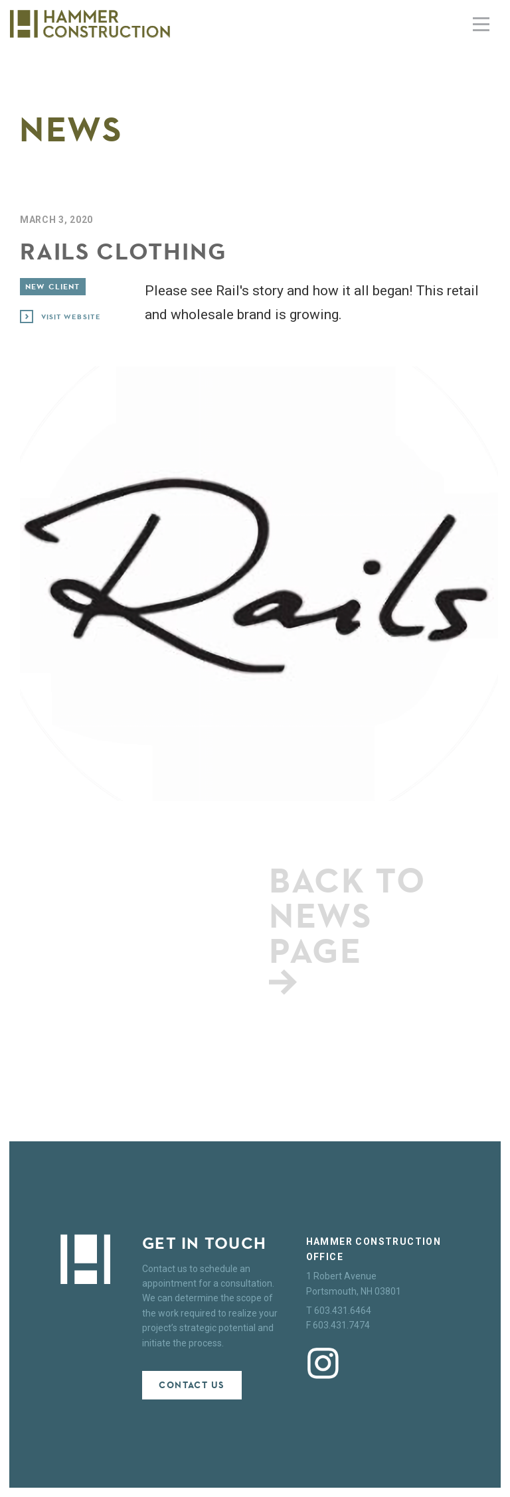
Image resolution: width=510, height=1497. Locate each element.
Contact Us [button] (191, 1385)
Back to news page (347, 926)
